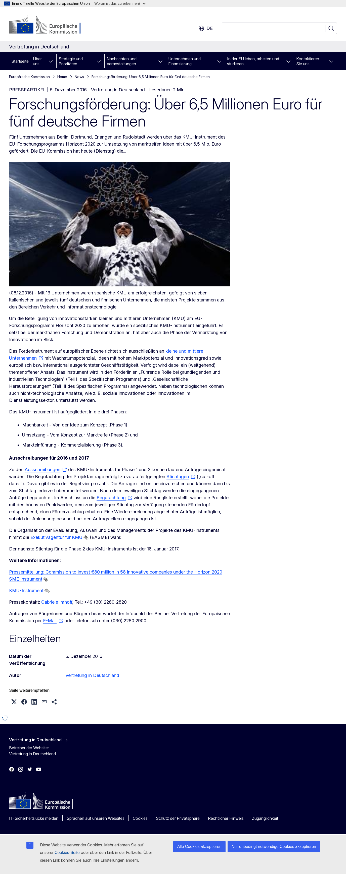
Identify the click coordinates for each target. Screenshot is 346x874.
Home (62, 77)
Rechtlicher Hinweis (226, 818)
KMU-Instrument (26, 590)
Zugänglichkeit (265, 818)
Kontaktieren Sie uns (307, 61)
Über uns (37, 61)
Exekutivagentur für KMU (56, 537)
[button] (14, 702)
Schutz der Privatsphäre (178, 818)
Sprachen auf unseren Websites (95, 818)
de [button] (205, 28)
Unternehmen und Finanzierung (184, 61)
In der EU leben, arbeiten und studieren (253, 61)
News (79, 77)
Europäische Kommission (29, 77)
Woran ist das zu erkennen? (120, 3)
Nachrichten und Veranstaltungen (122, 61)
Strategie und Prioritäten (71, 61)
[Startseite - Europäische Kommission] (49, 25)
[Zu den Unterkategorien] (50, 61)
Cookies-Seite (67, 852)
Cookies (140, 818)
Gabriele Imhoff (56, 602)
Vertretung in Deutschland (92, 675)
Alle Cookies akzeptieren (199, 846)
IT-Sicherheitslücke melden (33, 818)
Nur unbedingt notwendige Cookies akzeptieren (274, 846)
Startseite (20, 61)
